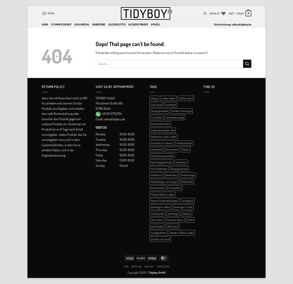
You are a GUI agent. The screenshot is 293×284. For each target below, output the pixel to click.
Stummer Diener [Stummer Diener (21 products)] (175, 219)
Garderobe (98, 24)
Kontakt (149, 266)
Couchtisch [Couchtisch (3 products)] (170, 104)
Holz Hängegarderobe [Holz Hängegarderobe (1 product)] (161, 162)
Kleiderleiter (117, 24)
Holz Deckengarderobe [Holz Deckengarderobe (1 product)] (162, 156)
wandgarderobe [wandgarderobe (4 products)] (158, 232)
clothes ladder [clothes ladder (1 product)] (168, 98)
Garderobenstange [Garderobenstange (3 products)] (175, 117)
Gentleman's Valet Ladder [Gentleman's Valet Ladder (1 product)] (163, 136)
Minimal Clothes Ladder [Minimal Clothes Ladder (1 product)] (162, 194)
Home (45, 24)
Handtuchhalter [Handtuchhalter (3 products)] (184, 143)
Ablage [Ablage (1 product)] (154, 98)
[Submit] (247, 64)
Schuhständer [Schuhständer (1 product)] (157, 213)
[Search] (205, 13)
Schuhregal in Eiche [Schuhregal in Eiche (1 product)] (182, 207)
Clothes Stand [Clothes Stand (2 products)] (186, 98)
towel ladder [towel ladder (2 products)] (157, 226)
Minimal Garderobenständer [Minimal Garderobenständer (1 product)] (164, 200)
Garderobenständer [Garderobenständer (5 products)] (160, 123)
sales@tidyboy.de (241, 24)
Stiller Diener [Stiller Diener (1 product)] (157, 219)
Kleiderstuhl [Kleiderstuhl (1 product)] (187, 181)
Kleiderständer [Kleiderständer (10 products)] (158, 188)
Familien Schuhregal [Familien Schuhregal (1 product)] (181, 111)
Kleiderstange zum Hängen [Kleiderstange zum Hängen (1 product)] (164, 181)
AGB (126, 266)
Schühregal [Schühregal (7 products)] (173, 213)
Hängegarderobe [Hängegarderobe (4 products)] (179, 168)
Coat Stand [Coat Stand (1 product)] (156, 104)
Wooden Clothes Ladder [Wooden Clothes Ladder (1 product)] (182, 232)
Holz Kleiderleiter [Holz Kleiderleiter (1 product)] (159, 168)
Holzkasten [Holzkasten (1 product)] (181, 162)
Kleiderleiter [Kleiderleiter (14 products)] (171, 175)
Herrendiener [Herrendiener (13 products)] (172, 149)
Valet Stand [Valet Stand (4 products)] (172, 226)
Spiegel (155, 24)
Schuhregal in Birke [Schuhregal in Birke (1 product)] (160, 207)
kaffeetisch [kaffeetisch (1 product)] (156, 175)
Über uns (136, 266)
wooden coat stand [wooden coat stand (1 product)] (160, 239)
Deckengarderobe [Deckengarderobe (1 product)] (159, 111)
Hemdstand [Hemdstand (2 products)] (156, 149)
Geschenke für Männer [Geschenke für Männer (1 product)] (162, 143)
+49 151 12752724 (111, 114)
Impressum (163, 266)
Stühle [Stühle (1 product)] (190, 219)
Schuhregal (82, 24)
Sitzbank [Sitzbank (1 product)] (187, 213)
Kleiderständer (138, 24)
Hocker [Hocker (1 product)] (185, 149)
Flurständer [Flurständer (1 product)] (156, 117)
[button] (48, 13)
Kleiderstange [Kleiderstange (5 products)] (188, 175)
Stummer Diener (61, 24)
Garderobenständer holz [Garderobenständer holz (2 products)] (163, 130)
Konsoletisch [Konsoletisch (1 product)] (175, 188)
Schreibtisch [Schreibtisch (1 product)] (188, 200)
